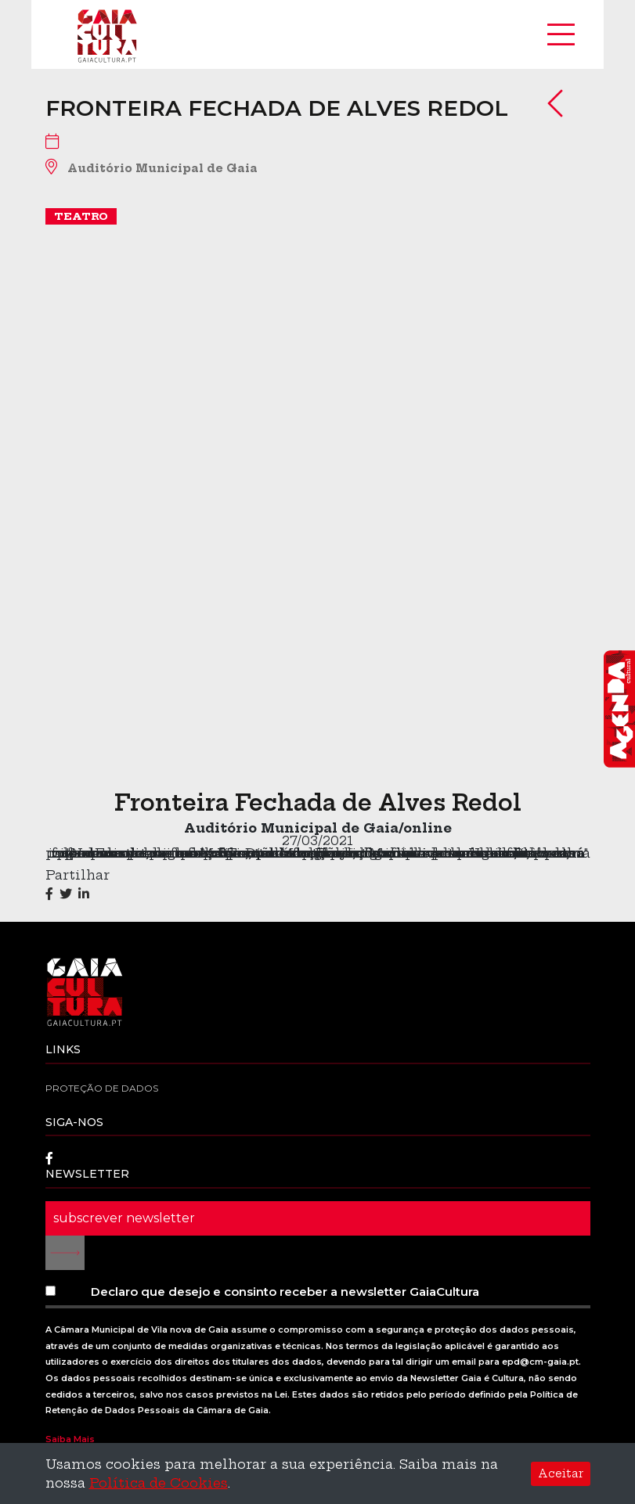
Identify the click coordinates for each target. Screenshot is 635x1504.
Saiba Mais (70, 1439)
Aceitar (560, 1473)
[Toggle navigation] (561, 34)
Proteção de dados (101, 1088)
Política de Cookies (158, 1483)
